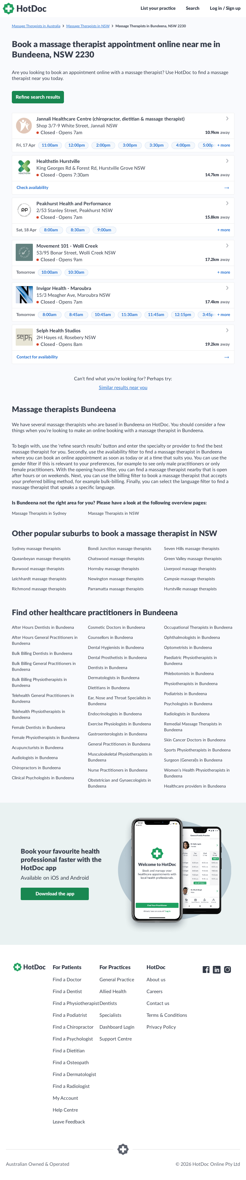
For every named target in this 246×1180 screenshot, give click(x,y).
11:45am (156, 315)
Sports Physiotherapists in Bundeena (197, 750)
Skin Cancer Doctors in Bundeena (195, 740)
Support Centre (115, 1039)
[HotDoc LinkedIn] (216, 970)
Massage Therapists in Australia (36, 26)
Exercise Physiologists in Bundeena (119, 724)
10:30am (76, 272)
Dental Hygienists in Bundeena (116, 648)
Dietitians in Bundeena (109, 688)
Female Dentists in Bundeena (38, 728)
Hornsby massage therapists (113, 569)
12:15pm (183, 315)
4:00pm (183, 145)
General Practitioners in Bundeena (119, 744)
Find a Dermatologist (74, 1074)
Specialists (110, 1015)
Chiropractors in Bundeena (36, 768)
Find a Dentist (67, 991)
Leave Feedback (69, 1122)
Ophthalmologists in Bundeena (192, 638)
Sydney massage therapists (36, 549)
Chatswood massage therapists (116, 559)
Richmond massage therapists (39, 589)
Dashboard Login (116, 1027)
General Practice (116, 979)
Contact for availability (123, 357)
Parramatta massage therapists (116, 589)
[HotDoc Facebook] (206, 970)
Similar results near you (123, 387)
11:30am (129, 315)
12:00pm (76, 145)
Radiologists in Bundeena (187, 714)
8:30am (78, 230)
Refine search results (38, 97)
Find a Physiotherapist (76, 1003)
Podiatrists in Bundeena (185, 694)
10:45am (103, 315)
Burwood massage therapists (38, 569)
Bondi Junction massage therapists (119, 549)
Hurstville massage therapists (190, 589)
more (223, 145)
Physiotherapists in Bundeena (191, 684)
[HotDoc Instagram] (227, 970)
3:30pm (156, 145)
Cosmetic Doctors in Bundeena (116, 628)
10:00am (49, 272)
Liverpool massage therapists (190, 569)
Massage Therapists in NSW (88, 26)
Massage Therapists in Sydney (39, 514)
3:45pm (209, 315)
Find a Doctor (67, 979)
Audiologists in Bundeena (35, 758)
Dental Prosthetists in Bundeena (117, 658)
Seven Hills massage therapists (191, 549)
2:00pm (103, 145)
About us (156, 979)
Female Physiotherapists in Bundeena (45, 738)
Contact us (158, 1003)
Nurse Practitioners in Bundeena (117, 770)
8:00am (51, 230)
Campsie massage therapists (189, 579)
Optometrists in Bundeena (188, 648)
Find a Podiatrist (70, 1015)
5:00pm (210, 145)
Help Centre (65, 1110)
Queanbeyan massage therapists (41, 559)
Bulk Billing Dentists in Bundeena (42, 654)
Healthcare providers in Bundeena (195, 786)
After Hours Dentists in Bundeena (43, 628)
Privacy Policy (161, 1027)
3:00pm (130, 145)
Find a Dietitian (69, 1050)
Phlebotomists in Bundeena (189, 674)
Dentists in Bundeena (107, 668)
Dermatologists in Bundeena (113, 678)
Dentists (108, 1003)
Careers (155, 991)
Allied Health (112, 991)
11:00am (50, 145)
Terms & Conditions (167, 1015)
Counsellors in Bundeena (110, 638)
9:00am (104, 230)
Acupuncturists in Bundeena (37, 748)
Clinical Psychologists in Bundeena (43, 778)
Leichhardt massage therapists (39, 579)
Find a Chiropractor (73, 1027)
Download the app (55, 894)
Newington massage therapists (116, 579)
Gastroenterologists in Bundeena (117, 734)
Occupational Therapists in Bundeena (198, 628)
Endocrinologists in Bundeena (115, 714)
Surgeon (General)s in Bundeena (193, 760)
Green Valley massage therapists (193, 559)
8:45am (76, 315)
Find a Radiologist (71, 1086)
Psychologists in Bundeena (188, 704)
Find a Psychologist (73, 1039)
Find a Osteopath (71, 1062)
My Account (65, 1098)
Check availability (123, 188)
